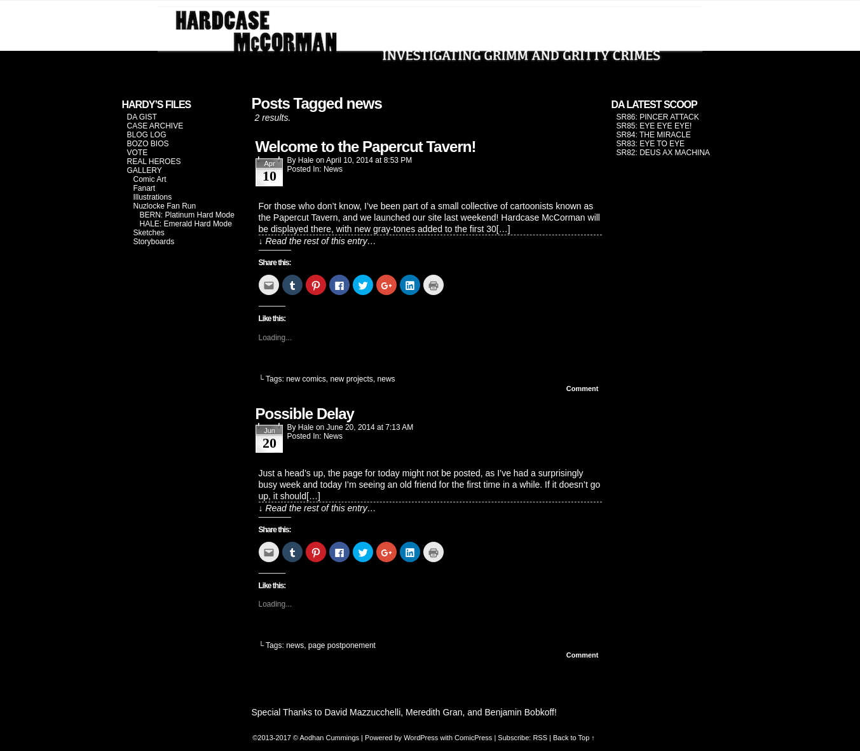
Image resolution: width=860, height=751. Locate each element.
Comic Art (150, 179)
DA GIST (142, 117)
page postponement (342, 645)
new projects (352, 379)
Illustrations (152, 197)
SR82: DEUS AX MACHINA (663, 152)
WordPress (421, 737)
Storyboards (154, 241)
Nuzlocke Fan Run (164, 206)
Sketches (149, 232)
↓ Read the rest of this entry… (317, 241)
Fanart (144, 188)
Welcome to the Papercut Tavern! (366, 146)
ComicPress (473, 737)
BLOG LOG (147, 134)
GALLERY (144, 170)
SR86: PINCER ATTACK (658, 117)
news (386, 379)
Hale (306, 160)
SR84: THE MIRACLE (654, 134)
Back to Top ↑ (574, 737)
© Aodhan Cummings (326, 737)
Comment (582, 388)
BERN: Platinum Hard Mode (187, 214)
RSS (540, 737)
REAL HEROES (154, 161)
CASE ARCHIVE (155, 125)
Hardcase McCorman (430, 39)
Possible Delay (305, 413)
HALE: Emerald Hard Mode (186, 223)
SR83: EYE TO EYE (651, 143)
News (333, 169)
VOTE (137, 152)
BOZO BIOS (148, 143)
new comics (306, 379)
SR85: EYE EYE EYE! (654, 125)
